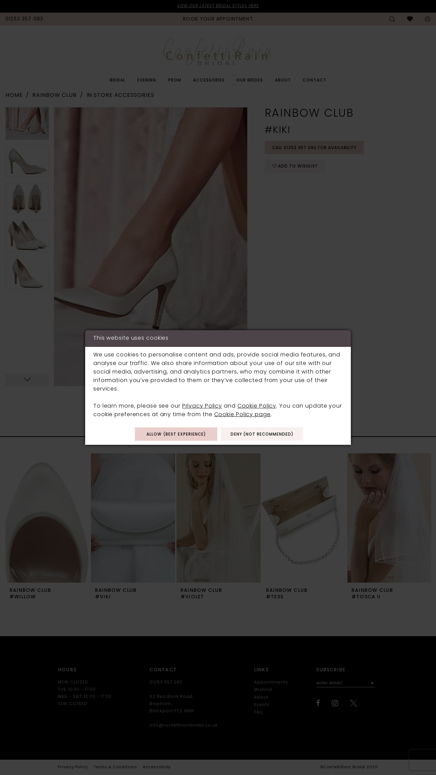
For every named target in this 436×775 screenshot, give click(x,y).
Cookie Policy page (242, 414)
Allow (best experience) (175, 435)
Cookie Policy (257, 406)
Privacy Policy (202, 406)
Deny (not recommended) (263, 435)
